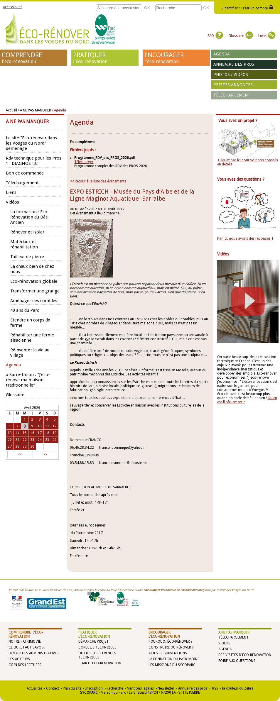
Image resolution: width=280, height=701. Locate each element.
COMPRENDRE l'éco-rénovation (26, 634)
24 (40, 440)
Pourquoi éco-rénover (169, 641)
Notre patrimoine (25, 641)
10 (40, 426)
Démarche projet (93, 641)
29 (25, 446)
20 (10, 440)
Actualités (34, 688)
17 (40, 433)
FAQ (215, 36)
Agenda (221, 54)
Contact (52, 688)
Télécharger (83, 162)
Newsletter (166, 688)
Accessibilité (12, 7)
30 (32, 446)
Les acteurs (19, 659)
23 (32, 440)
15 (25, 433)
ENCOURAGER (176, 57)
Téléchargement (231, 95)
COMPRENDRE (34, 57)
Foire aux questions (236, 661)
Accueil (11, 110)
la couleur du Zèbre (237, 688)
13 (10, 433)
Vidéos (224, 643)
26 (55, 440)
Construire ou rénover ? (171, 647)
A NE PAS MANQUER (233, 632)
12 (55, 426)
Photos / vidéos (230, 74)
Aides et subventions (168, 653)
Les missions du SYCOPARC (172, 665)
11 (47, 426)
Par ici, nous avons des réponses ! (245, 238)
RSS (214, 688)
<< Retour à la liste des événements (98, 181)
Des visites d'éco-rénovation (244, 655)
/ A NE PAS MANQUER (34, 110)
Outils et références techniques (97, 655)
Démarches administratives (34, 653)
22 (25, 440)
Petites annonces (233, 84)
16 (32, 433)
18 (47, 433)
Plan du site (72, 688)
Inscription (94, 688)
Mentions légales (140, 688)
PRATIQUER (105, 57)
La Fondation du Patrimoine (174, 659)
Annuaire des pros (233, 64)
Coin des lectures (25, 665)
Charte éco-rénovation (99, 663)
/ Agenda (59, 110)
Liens (267, 36)
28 (17, 446)
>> (45, 455)
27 (10, 446)
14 (17, 433)
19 (55, 433)
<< (20, 455)
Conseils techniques (97, 647)
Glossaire (240, 36)
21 (17, 440)
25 (47, 440)
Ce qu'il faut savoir (27, 647)
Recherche (115, 688)
